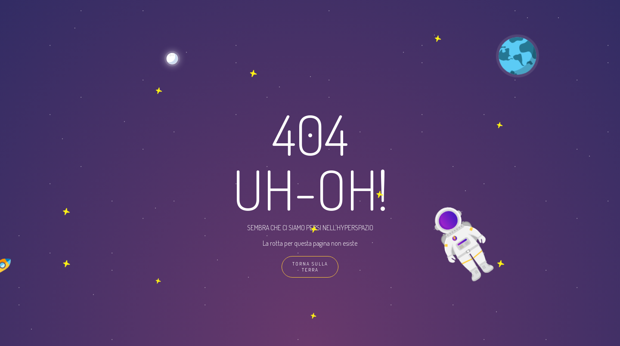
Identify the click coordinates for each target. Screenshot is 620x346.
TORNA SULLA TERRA (310, 267)
